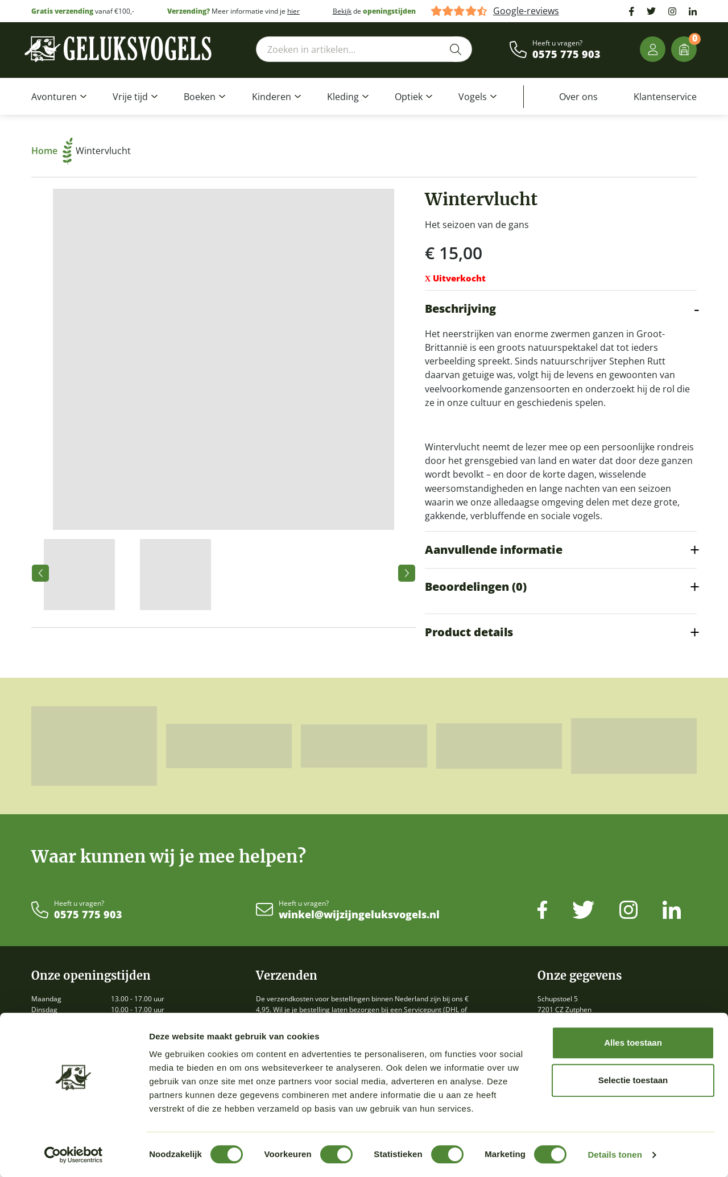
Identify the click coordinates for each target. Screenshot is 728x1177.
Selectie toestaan (633, 1080)
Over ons (578, 96)
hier (293, 11)
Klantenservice (665, 96)
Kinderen (271, 96)
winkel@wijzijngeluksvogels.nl (359, 915)
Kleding (343, 96)
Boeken (200, 96)
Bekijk (342, 11)
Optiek (409, 96)
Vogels (472, 96)
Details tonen (615, 1154)
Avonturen (54, 96)
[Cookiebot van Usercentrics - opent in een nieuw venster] (73, 1154)
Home (52, 150)
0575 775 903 (566, 54)
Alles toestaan (633, 1042)
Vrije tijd (130, 96)
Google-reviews (526, 11)
